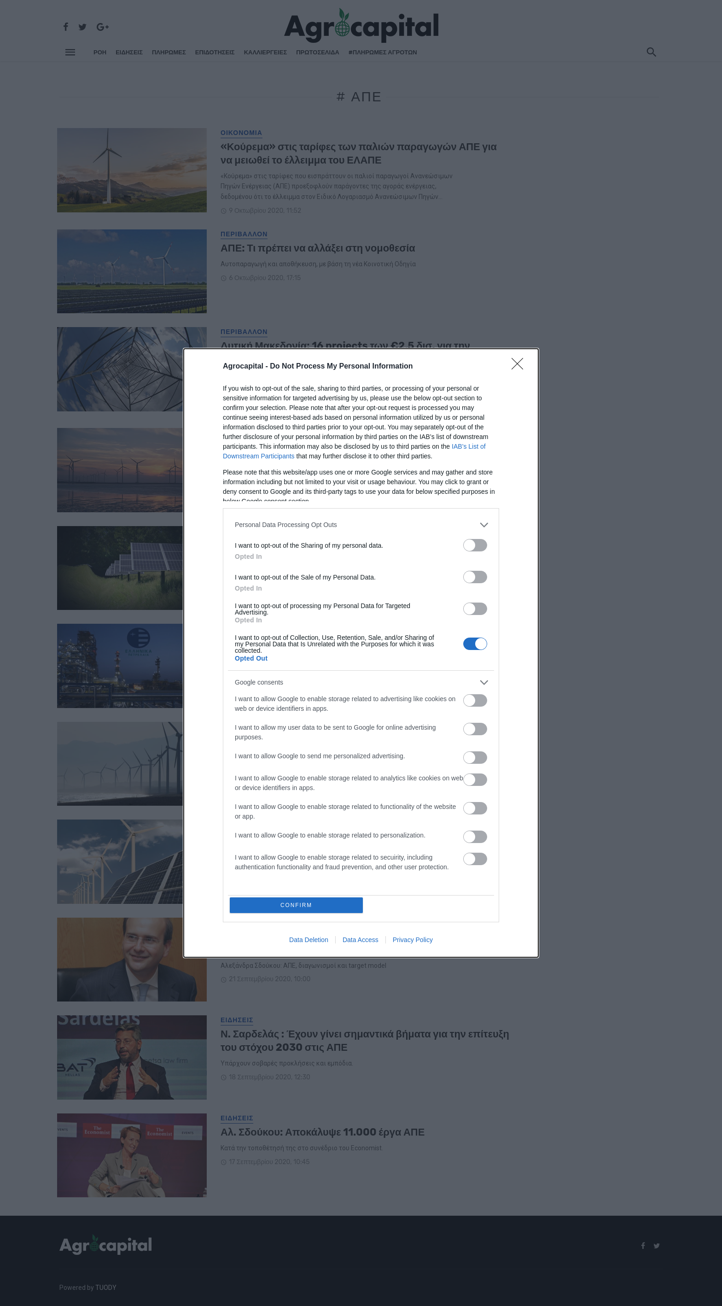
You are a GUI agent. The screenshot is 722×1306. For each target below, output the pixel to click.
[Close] (520, 366)
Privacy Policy (413, 941)
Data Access (360, 941)
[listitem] (361, 524)
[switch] (475, 544)
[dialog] (361, 653)
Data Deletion (308, 941)
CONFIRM (297, 905)
